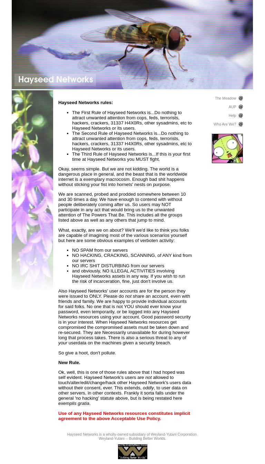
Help (232, 115)
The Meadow (225, 98)
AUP (232, 107)
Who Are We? (225, 124)
